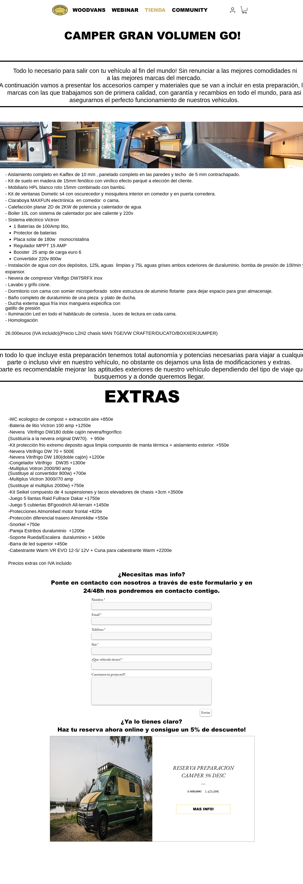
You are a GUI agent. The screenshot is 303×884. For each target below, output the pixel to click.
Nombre (97, 599)
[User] (232, 10)
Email (96, 614)
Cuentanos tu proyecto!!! (108, 674)
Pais (94, 644)
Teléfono (98, 629)
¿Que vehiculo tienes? (106, 659)
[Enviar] (205, 712)
